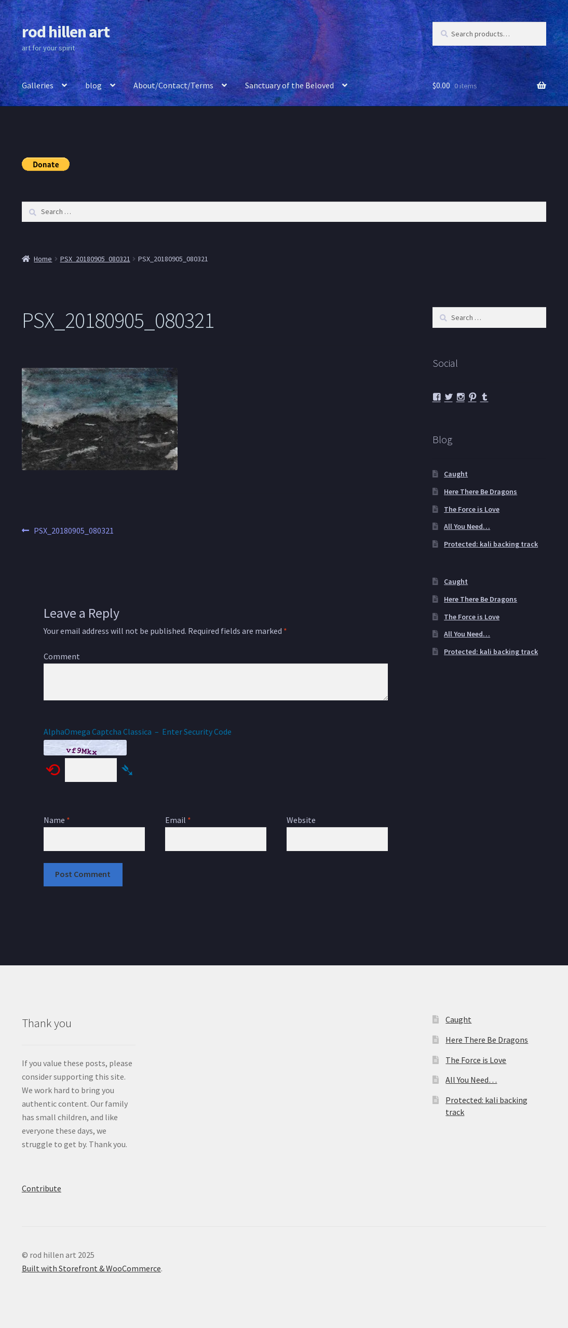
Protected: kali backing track (491, 544)
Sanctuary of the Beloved (289, 85)
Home (43, 258)
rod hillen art (66, 31)
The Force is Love (471, 509)
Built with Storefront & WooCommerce (91, 1268)
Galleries (37, 85)
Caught (456, 474)
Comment (62, 656)
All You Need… (467, 526)
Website (301, 820)
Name (57, 820)
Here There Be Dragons (480, 491)
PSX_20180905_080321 (95, 258)
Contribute (41, 1188)
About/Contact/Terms (173, 85)
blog (93, 85)
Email (178, 820)
